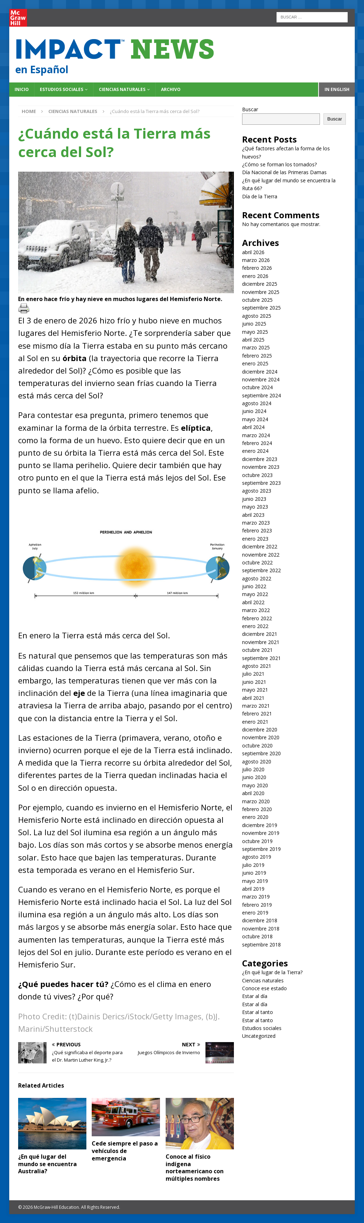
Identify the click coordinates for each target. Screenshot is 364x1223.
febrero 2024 (257, 443)
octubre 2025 (257, 299)
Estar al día (254, 996)
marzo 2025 (256, 347)
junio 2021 (254, 681)
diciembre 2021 (259, 634)
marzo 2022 (256, 610)
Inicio (22, 89)
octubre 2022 (257, 562)
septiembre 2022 (261, 570)
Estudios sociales (61, 89)
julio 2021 (253, 673)
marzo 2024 (256, 435)
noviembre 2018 (260, 928)
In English (337, 89)
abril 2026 (253, 252)
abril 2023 (253, 514)
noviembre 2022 (260, 554)
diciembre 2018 (259, 920)
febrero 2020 (257, 809)
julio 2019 (253, 865)
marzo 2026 (256, 260)
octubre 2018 (257, 936)
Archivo (171, 89)
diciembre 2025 (259, 283)
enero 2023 (255, 538)
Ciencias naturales (122, 89)
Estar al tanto (257, 1012)
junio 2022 (254, 586)
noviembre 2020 (260, 737)
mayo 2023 (255, 506)
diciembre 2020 (259, 729)
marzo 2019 (256, 896)
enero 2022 (255, 626)
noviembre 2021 (260, 642)
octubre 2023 (257, 475)
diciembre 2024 (259, 371)
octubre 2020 (257, 745)
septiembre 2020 (261, 753)
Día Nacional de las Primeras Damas (285, 172)
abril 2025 (253, 339)
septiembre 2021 (261, 658)
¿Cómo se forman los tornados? (279, 164)
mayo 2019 (255, 881)
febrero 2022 (257, 618)
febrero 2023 (257, 530)
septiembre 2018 (261, 944)
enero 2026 (255, 276)
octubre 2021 (257, 650)
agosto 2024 (256, 403)
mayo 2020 (255, 785)
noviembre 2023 (260, 466)
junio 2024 (254, 411)
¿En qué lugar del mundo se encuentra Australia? (47, 1164)
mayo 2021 (255, 689)
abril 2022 (253, 602)
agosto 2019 (256, 856)
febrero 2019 (257, 904)
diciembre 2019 (259, 825)
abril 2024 (253, 427)
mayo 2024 (255, 419)
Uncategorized (258, 1035)
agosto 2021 (256, 666)
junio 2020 (254, 777)
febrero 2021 (257, 713)
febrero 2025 (257, 355)
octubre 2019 (257, 841)
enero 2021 (255, 721)
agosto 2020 (256, 761)
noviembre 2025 (260, 292)
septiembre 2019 (261, 849)
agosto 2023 (256, 490)
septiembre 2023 (261, 482)
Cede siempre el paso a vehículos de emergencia (125, 1150)
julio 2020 (253, 769)
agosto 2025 (256, 315)
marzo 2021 (256, 705)
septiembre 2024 (261, 395)
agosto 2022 (256, 578)
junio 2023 (254, 498)
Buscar (250, 109)
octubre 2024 (257, 387)
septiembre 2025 (261, 307)
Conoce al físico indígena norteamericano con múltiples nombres (195, 1167)
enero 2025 (255, 363)
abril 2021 (253, 697)
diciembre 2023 (259, 459)
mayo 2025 (255, 331)
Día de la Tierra (259, 196)
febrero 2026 (257, 267)
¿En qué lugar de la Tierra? (272, 972)
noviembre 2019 (260, 833)
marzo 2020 (256, 801)
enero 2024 (255, 450)
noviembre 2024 (260, 379)
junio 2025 (254, 323)
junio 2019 (254, 872)
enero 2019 (255, 912)
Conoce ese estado (264, 988)
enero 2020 (255, 817)
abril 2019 (253, 888)
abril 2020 (253, 793)
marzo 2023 (256, 522)
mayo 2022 (255, 594)
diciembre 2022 (259, 546)
